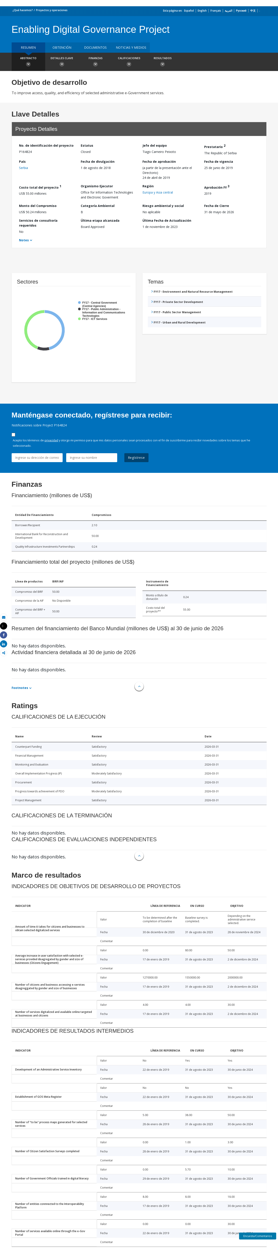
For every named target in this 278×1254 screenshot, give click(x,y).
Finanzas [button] (95, 62)
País (22, 161)
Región (148, 186)
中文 (253, 11)
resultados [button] (162, 62)
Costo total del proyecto (40, 187)
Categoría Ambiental (98, 206)
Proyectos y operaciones (52, 10)
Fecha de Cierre (216, 206)
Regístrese (136, 457)
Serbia (23, 168)
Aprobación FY (216, 187)
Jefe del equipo (154, 145)
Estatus (87, 145)
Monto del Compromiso (38, 206)
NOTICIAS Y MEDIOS (131, 47)
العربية (228, 11)
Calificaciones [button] (129, 62)
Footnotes (20, 688)
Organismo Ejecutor (97, 186)
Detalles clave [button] (62, 62)
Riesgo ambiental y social (163, 206)
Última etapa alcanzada (100, 220)
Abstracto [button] (28, 62)
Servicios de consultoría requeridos (38, 222)
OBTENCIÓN (62, 47)
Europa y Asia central (157, 192)
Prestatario (214, 146)
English (202, 11)
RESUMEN (28, 47)
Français (215, 11)
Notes (24, 240)
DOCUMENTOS (95, 47)
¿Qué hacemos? (23, 10)
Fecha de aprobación (159, 161)
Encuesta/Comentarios (257, 1236)
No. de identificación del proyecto (46, 145)
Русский (241, 11)
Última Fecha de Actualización (166, 220)
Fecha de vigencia (218, 161)
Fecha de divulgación (98, 161)
